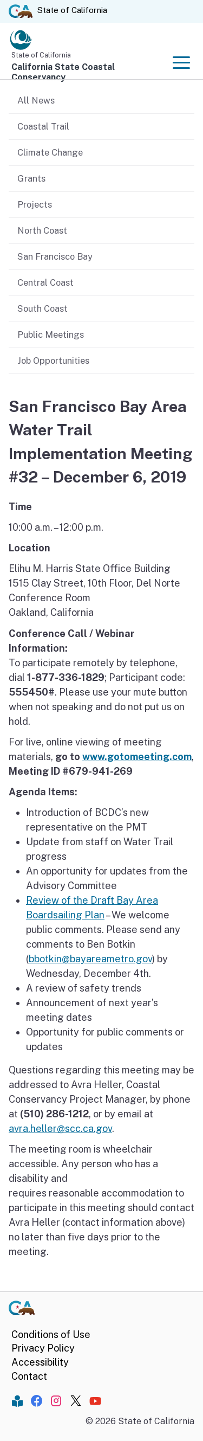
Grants (31, 178)
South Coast (42, 308)
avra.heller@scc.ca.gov (60, 1128)
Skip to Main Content (101, 0)
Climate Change (50, 152)
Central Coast (45, 282)
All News (36, 100)
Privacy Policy (43, 1348)
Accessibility (40, 1362)
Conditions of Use (50, 1334)
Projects (34, 204)
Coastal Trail (43, 126)
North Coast (42, 230)
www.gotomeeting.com (137, 756)
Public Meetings (50, 334)
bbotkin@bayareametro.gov (90, 958)
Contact (29, 1376)
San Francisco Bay (55, 256)
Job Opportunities (53, 360)
